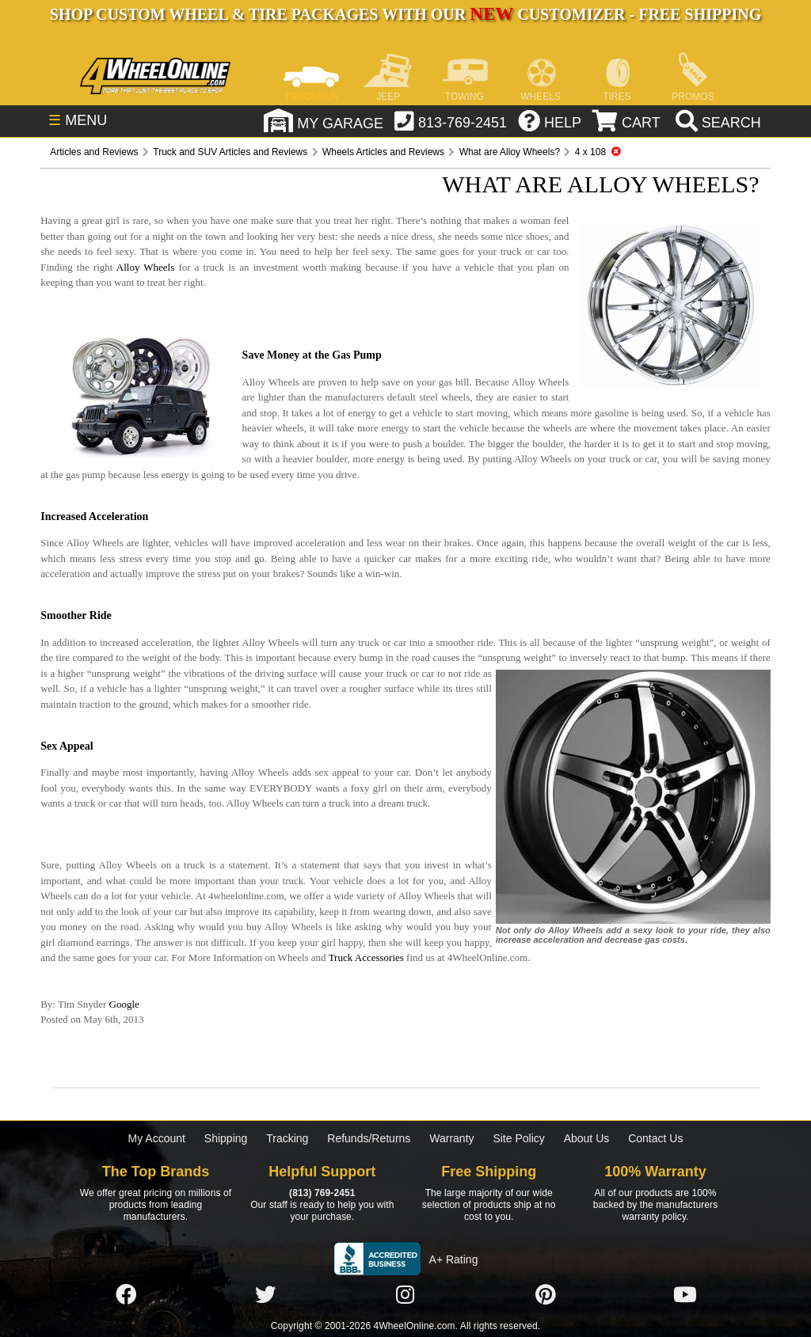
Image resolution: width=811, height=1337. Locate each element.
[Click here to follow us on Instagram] (405, 1295)
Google (124, 1004)
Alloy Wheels (145, 267)
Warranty (451, 1138)
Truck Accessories (366, 957)
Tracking (287, 1138)
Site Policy (518, 1138)
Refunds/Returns (368, 1138)
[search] (716, 123)
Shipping (226, 1138)
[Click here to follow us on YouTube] (685, 1295)
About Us (587, 1138)
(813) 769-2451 (322, 1192)
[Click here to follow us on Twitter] (265, 1295)
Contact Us (655, 1138)
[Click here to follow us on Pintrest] (546, 1295)
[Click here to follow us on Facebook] (126, 1295)
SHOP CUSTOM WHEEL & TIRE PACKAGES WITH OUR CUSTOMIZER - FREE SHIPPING (405, 14)
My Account (156, 1138)
